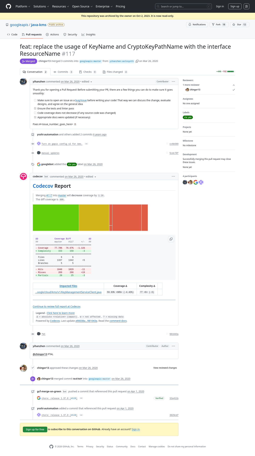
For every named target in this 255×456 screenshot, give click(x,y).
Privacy (89, 446)
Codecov (43, 185)
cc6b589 (174, 144)
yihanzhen (39, 81)
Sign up (235, 6)
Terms (80, 446)
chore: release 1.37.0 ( (56, 398)
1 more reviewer (209, 85)
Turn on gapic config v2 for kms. (62, 144)
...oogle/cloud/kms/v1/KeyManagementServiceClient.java (68, 292)
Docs (132, 446)
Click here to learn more (61, 313)
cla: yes (71, 164)
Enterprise (104, 6)
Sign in (220, 6)
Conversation (35, 72)
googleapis (19, 24)
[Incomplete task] (35, 100)
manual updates (51, 153)
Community (122, 446)
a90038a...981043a (86, 320)
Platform (23, 6)
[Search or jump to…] (183, 6)
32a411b (174, 398)
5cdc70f (174, 153)
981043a (174, 334)
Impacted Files (68, 286)
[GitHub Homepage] (51, 446)
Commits (63, 72)
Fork (219, 24)
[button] (137, 61)
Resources (60, 6)
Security (100, 446)
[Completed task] (35, 108)
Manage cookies (157, 446)
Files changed (115, 72)
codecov (38, 176)
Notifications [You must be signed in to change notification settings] (197, 24)
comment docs (118, 320)
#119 (73, 398)
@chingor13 (40, 354)
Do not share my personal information (187, 446)
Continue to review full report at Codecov (56, 306)
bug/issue (81, 100)
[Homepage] (8, 6)
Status (110, 446)
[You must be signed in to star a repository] (239, 24)
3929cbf (174, 415)
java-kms (38, 24)
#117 (49, 195)
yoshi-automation (47, 134)
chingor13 (45, 61)
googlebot (47, 164)
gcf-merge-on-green (49, 391)
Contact (142, 446)
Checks (88, 72)
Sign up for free (35, 429)
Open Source (82, 6)
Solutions (41, 6)
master (62, 195)
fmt (44, 334)
